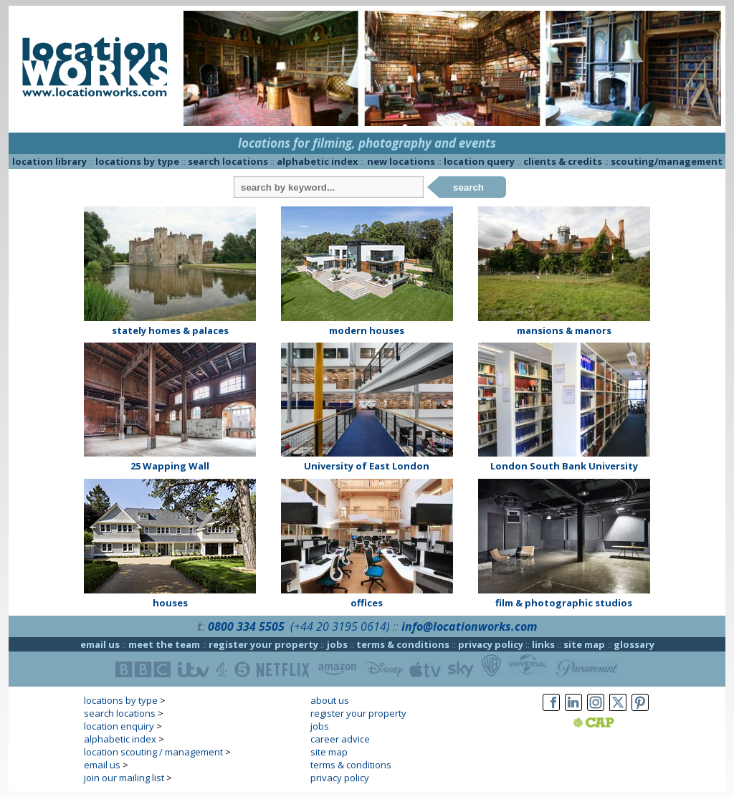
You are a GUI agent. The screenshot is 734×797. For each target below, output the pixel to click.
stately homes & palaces (170, 330)
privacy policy (490, 644)
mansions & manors (564, 330)
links (543, 644)
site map (584, 644)
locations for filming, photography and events (367, 143)
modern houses (366, 330)
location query (479, 161)
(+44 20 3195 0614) (340, 626)
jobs (337, 644)
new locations (401, 161)
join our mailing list (124, 777)
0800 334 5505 (246, 626)
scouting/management (667, 161)
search (468, 187)
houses (170, 602)
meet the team (164, 644)
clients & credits (562, 161)
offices (367, 602)
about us (329, 700)
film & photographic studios (563, 602)
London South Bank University (564, 465)
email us (100, 644)
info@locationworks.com (469, 626)
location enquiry (119, 726)
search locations (228, 161)
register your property (263, 644)
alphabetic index (317, 161)
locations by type (137, 161)
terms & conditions (402, 644)
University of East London (366, 465)
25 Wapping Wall (169, 465)
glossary (634, 644)
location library (49, 161)
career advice (340, 738)
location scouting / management (153, 751)
